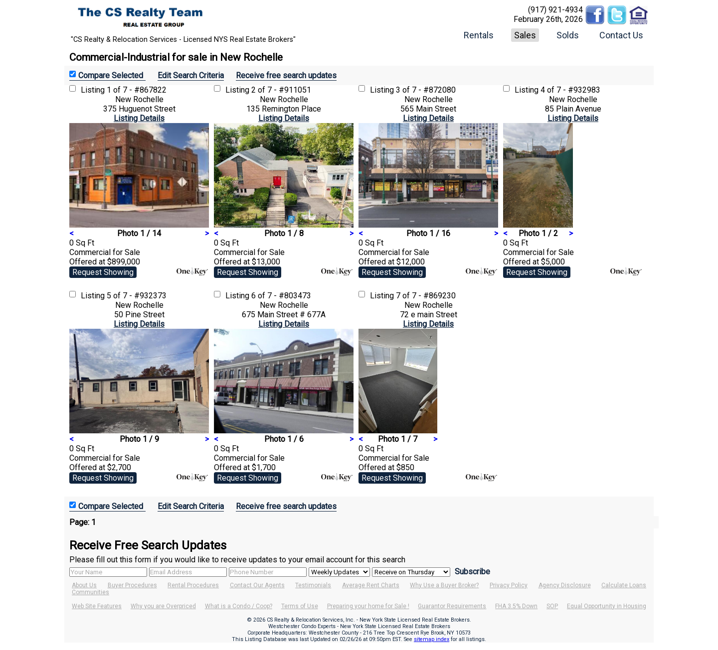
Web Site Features (97, 606)
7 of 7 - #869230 (426, 295)
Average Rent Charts (370, 585)
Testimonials (313, 585)
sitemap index (431, 639)
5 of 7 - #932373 (137, 295)
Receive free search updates (286, 75)
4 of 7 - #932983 (570, 90)
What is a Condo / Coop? (238, 606)
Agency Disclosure (564, 585)
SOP (552, 606)
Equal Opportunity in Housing (606, 606)
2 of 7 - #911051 (281, 90)
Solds (567, 35)
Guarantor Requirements (452, 606)
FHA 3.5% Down (516, 606)
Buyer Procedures (132, 585)
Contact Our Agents (257, 585)
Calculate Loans (623, 585)
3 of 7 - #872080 (426, 90)
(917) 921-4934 (555, 9)
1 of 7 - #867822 (137, 90)
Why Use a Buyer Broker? (444, 585)
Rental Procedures (193, 585)
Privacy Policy (509, 585)
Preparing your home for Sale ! (368, 606)
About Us (84, 585)
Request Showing (103, 272)
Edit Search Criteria (191, 75)
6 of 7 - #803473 (281, 295)
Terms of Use (299, 606)
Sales (525, 35)
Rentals (479, 35)
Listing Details (139, 118)
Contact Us (621, 35)
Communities (90, 592)
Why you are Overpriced (163, 606)
